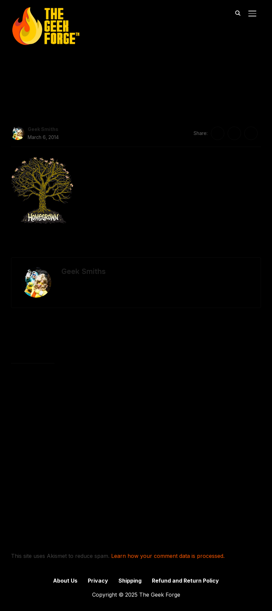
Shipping (130, 580)
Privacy (98, 580)
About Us (65, 580)
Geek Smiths (43, 129)
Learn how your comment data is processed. (168, 556)
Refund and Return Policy (185, 580)
